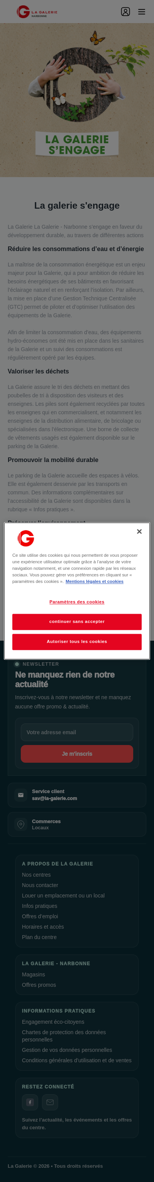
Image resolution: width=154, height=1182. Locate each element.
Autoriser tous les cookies (77, 642)
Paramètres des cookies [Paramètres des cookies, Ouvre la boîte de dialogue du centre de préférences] (77, 602)
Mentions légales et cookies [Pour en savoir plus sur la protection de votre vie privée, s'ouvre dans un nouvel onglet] (94, 581)
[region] (77, 591)
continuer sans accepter (77, 621)
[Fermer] (139, 531)
